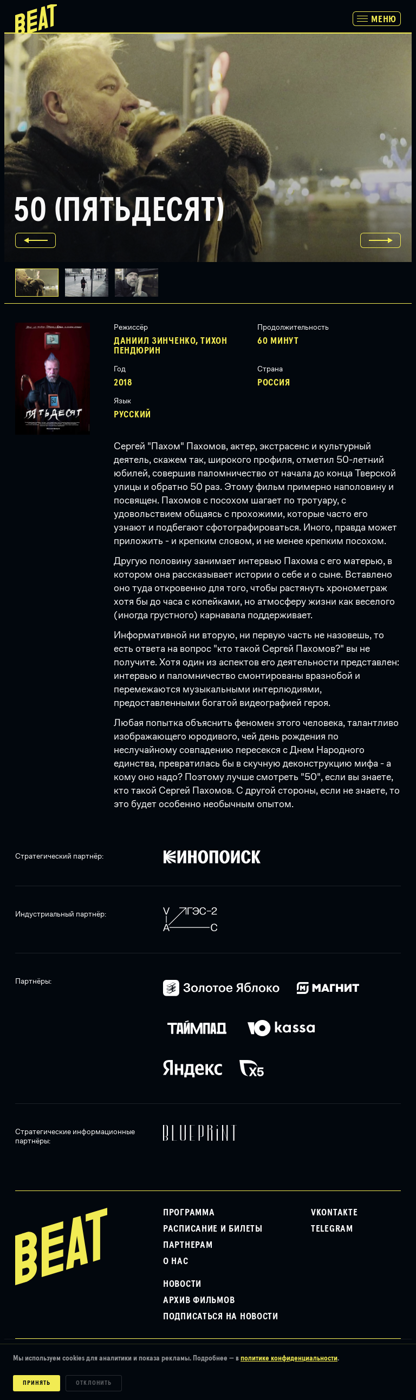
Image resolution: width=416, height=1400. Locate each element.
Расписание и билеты (213, 1229)
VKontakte (334, 1213)
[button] (90, 282)
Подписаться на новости (220, 1317)
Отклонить (94, 1383)
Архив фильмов (199, 1300)
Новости (182, 1284)
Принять (36, 1383)
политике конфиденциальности (288, 1358)
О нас (175, 1261)
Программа (188, 1213)
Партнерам (187, 1245)
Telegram (332, 1229)
